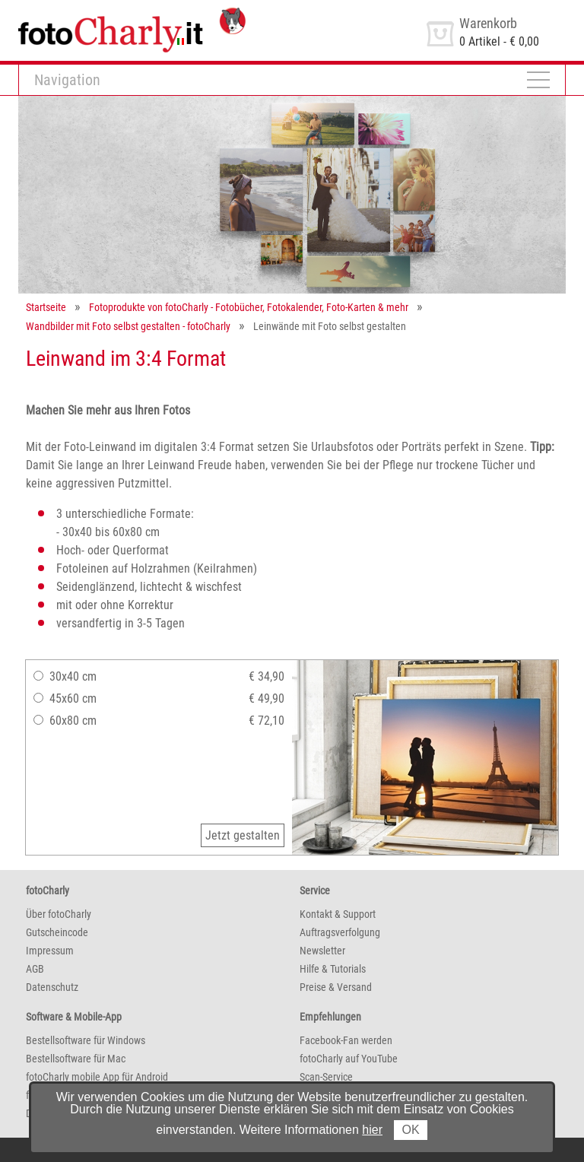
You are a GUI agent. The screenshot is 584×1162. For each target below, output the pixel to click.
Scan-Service (326, 1077)
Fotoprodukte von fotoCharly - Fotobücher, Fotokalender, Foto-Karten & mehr (248, 307)
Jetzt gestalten (242, 835)
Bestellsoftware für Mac (75, 1058)
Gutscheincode (57, 932)
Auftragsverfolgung (340, 932)
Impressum (50, 951)
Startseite (46, 307)
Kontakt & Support (338, 914)
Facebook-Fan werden (346, 1040)
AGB (35, 969)
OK (410, 1129)
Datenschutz (52, 987)
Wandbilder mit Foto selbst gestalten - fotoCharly (128, 326)
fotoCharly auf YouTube (349, 1058)
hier (372, 1129)
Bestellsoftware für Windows (85, 1040)
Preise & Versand (336, 987)
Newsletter (322, 951)
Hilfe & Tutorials (333, 969)
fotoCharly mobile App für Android (97, 1077)
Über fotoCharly (58, 914)
